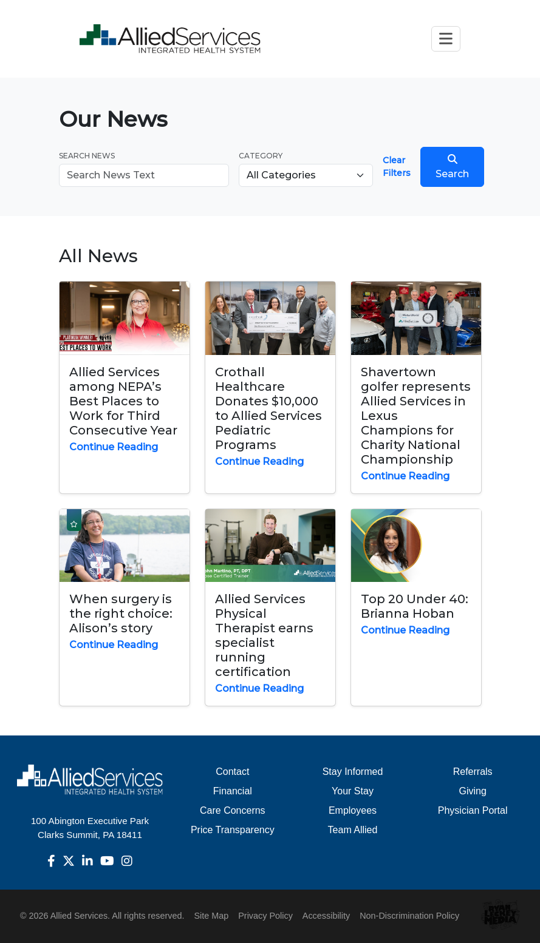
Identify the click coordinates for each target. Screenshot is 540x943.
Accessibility (326, 916)
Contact (232, 771)
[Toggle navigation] (445, 38)
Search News (87, 155)
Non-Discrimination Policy (409, 916)
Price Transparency (233, 830)
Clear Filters (397, 166)
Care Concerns (232, 810)
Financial (232, 791)
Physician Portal (473, 810)
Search (452, 167)
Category (260, 155)
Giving (472, 791)
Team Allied (353, 830)
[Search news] (144, 175)
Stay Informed (353, 771)
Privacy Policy (265, 916)
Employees (353, 810)
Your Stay (353, 791)
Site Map (211, 916)
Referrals (473, 771)
